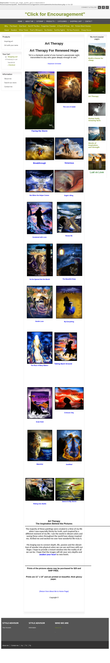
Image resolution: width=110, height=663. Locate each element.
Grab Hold (40, 422)
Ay (22, 645)
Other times (23, 30)
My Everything (69, 322)
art (72, 26)
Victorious (69, 163)
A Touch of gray (63, 26)
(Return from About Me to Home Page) (54, 591)
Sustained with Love (40, 237)
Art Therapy (93, 96)
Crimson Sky (69, 413)
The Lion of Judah (69, 107)
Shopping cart (76, 21)
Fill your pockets (73, 30)
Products (50, 21)
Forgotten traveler (48, 26)
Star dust (22, 26)
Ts (26, 645)
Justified (69, 464)
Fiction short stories (83, 26)
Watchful (40, 464)
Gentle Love (39, 321)
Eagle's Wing (68, 195)
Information (32, 628)
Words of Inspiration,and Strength (94, 145)
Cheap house (86, 30)
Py (30, 645)
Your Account (6, 628)
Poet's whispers (36, 30)
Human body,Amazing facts (94, 119)
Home (20, 21)
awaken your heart (47, 554)
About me (29, 21)
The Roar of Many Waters (39, 365)
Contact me (8, 87)
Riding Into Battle (39, 504)
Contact (88, 21)
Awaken (14, 30)
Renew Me (69, 236)
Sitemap (39, 21)
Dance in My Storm (69, 501)
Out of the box (34, 26)
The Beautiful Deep (69, 279)
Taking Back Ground (63, 364)
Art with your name (11, 45)
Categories (62, 21)
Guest (6, 30)
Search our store (10, 83)
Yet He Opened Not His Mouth (39, 279)
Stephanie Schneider (54, 64)
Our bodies (48, 30)
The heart (13, 26)
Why (6, 26)
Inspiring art (8, 41)
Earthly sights (59, 30)
